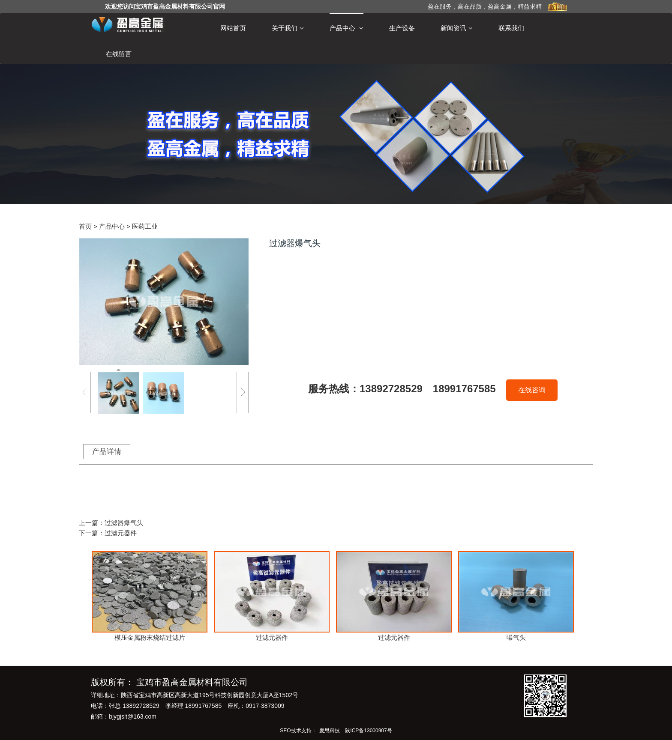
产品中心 (346, 28)
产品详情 (106, 451)
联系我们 (511, 28)
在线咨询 (532, 390)
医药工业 (145, 226)
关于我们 (288, 28)
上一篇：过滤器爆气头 (111, 522)
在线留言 (119, 53)
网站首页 (233, 28)
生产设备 (402, 28)
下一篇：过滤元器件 (108, 533)
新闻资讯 (457, 28)
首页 (85, 226)
